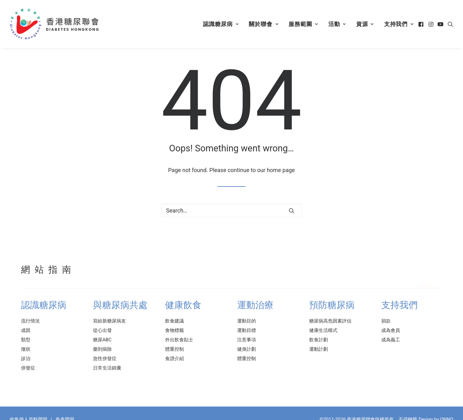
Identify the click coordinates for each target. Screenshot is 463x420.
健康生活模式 (323, 330)
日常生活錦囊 (107, 368)
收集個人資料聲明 (28, 414)
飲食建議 (174, 321)
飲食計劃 (318, 340)
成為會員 (390, 330)
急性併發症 (105, 358)
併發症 (28, 368)
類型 (25, 340)
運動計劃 (318, 349)
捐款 (386, 321)
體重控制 (174, 349)
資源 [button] (365, 24)
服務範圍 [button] (303, 24)
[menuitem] (221, 24)
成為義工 (390, 340)
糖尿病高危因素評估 (330, 321)
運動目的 (246, 321)
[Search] (231, 210)
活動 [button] (337, 24)
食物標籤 (174, 330)
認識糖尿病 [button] (220, 24)
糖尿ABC (102, 340)
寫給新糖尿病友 (109, 321)
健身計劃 (246, 349)
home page (281, 170)
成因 (25, 330)
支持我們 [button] (399, 24)
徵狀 (25, 349)
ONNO (446, 414)
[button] (421, 24)
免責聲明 (64, 414)
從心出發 (102, 330)
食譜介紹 (174, 358)
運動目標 (246, 330)
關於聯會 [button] (263, 24)
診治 (25, 358)
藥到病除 (102, 349)
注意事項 (246, 340)
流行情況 (30, 321)
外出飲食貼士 (179, 340)
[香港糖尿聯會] (55, 24)
